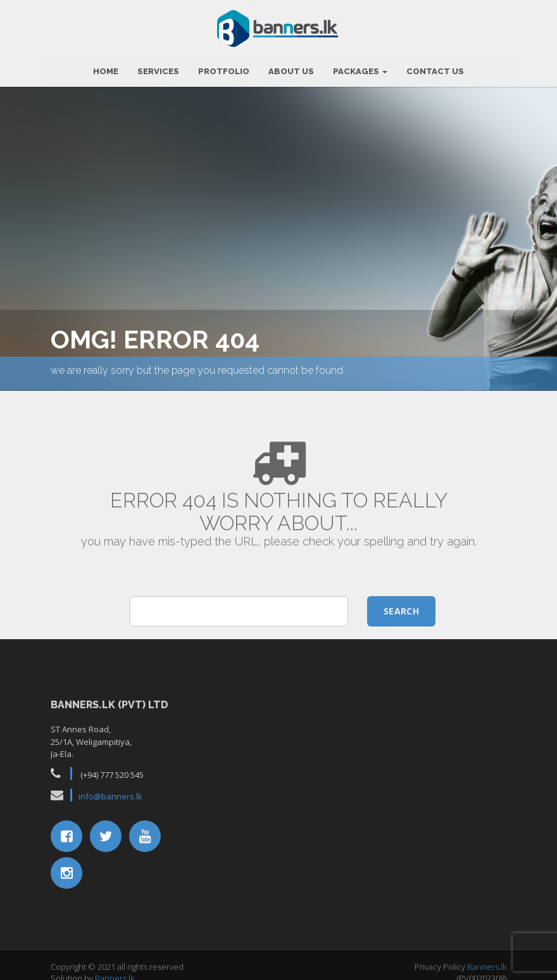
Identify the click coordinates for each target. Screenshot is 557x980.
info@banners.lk (110, 792)
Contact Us (435, 67)
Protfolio (223, 67)
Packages (360, 67)
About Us (291, 67)
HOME (105, 67)
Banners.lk (114, 973)
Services (158, 67)
